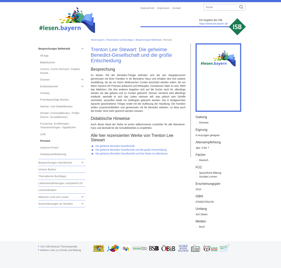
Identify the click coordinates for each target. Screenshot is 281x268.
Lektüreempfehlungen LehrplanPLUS (60, 183)
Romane (45, 140)
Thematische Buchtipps (52, 176)
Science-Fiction (49, 147)
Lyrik (43, 134)
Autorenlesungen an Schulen (55, 203)
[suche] (220, 7)
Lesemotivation (47, 189)
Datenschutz (147, 8)
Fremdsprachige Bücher (54, 99)
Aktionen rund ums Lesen (53, 196)
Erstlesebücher (49, 86)
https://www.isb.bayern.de (213, 23)
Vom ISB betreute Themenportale (58, 246)
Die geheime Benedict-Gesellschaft (115, 146)
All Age (44, 55)
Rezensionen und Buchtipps (120, 40)
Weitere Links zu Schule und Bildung (60, 250)
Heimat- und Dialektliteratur (56, 106)
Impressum (163, 8)
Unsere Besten (47, 169)
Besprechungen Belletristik (54, 48)
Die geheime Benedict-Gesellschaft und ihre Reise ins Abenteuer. (132, 153)
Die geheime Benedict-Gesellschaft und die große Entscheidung (131, 149)
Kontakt (176, 8)
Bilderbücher (47, 62)
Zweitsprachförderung (53, 154)
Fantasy (45, 92)
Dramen (45, 79)
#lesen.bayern (97, 40)
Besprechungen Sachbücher (55, 162)
